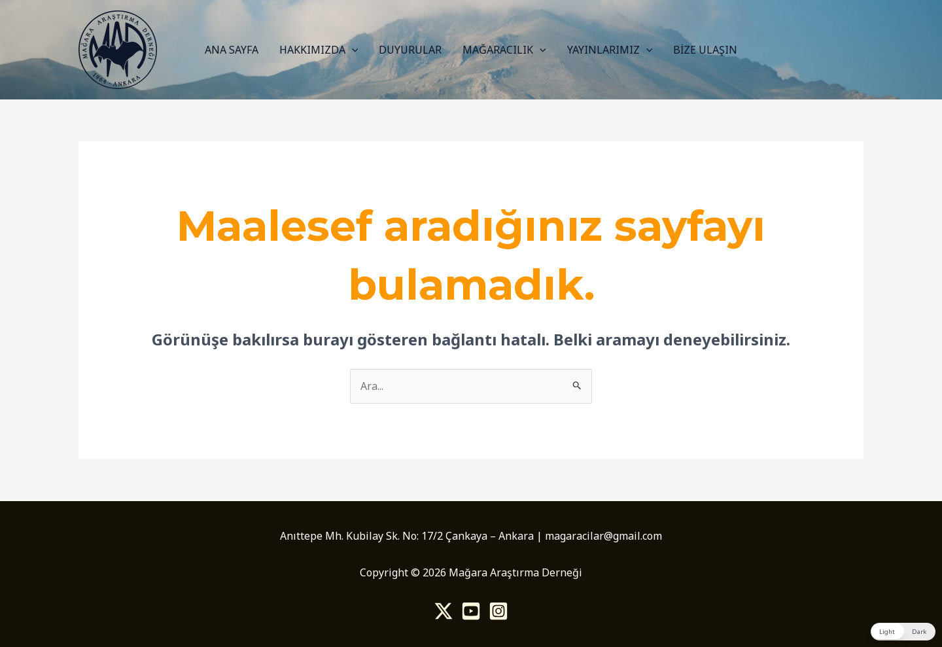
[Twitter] (443, 611)
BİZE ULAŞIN (705, 50)
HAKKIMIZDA (318, 50)
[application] (351, 50)
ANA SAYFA (231, 50)
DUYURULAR (410, 50)
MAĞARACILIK (504, 50)
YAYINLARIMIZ (610, 50)
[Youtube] (471, 611)
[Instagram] (498, 611)
